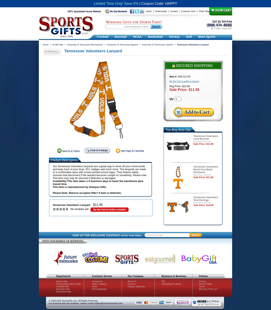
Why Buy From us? (208, 289)
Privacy (202, 281)
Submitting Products (171, 284)
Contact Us (97, 281)
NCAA (137, 36)
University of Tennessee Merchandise (85, 44)
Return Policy (205, 284)
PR (163, 281)
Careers (131, 284)
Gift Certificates (99, 289)
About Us (132, 281)
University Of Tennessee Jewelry (157, 44)
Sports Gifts (61, 281)
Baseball (121, 36)
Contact (174, 11)
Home (149, 11)
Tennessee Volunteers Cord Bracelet (205, 137)
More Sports (207, 36)
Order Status (205, 11)
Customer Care (188, 11)
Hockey (174, 36)
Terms (202, 286)
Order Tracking (99, 284)
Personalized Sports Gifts (68, 284)
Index (94, 286)
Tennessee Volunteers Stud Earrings (205, 199)
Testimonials (161, 11)
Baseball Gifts (63, 289)
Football (102, 36)
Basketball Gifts (63, 291)
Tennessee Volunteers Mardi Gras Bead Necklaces (205, 169)
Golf (189, 36)
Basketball (155, 36)
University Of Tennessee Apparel (122, 44)
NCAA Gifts (57, 44)
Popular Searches (136, 286)
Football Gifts (62, 286)
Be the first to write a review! (109, 209)
